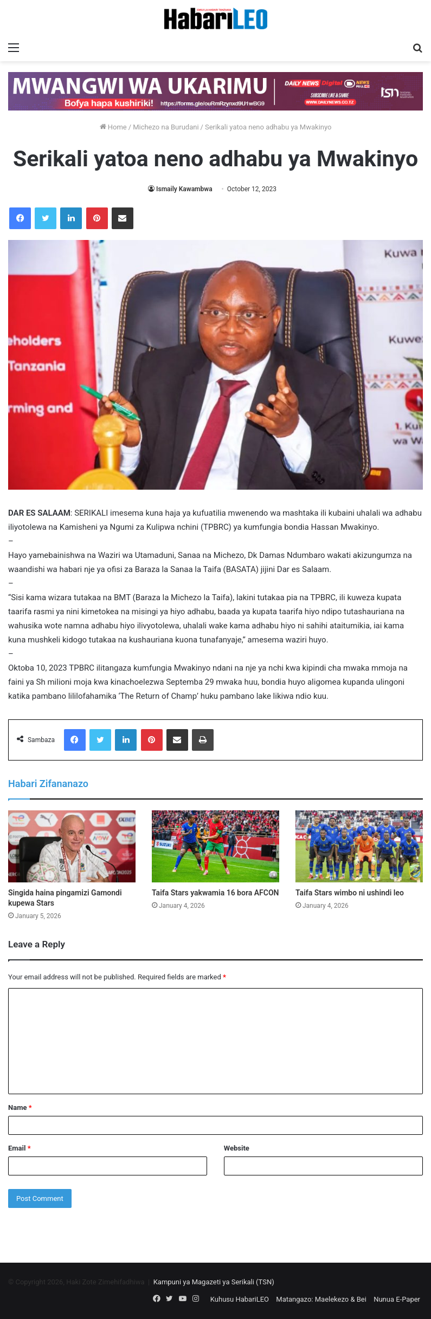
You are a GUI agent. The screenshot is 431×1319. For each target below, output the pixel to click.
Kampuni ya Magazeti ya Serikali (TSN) (213, 1282)
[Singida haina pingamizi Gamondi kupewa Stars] (72, 846)
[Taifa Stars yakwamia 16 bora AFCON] (215, 846)
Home (113, 127)
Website (236, 1148)
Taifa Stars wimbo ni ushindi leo (349, 892)
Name (20, 1107)
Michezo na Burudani (165, 127)
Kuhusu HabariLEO (239, 1299)
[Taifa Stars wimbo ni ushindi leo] (359, 846)
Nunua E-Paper (397, 1299)
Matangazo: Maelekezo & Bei (321, 1299)
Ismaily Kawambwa (184, 189)
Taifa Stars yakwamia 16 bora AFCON (215, 892)
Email (19, 1148)
